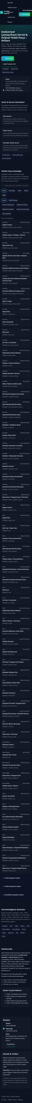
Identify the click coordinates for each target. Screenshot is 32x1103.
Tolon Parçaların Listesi (13, 886)
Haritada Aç (11, 1044)
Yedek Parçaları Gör (9, 64)
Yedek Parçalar (12, 7)
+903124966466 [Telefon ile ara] (26, 10)
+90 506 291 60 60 (11, 1031)
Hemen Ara (7, 58)
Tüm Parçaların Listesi (12, 878)
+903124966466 (11, 1026)
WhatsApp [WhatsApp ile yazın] (24, 14)
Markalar (10, 12)
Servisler (10, 3)
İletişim (10, 22)
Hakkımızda (11, 17)
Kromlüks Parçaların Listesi (14, 895)
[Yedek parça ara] (17, 186)
